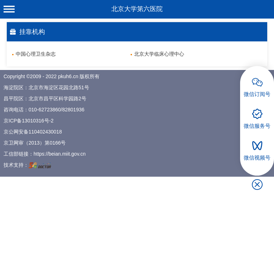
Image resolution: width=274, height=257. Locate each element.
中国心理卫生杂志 (36, 54)
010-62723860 (45, 109)
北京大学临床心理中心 (159, 54)
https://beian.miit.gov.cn (60, 154)
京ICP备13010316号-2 (29, 121)
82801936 (73, 109)
